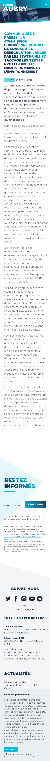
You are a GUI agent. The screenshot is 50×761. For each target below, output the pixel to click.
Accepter (11, 749)
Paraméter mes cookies (19, 754)
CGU (25, 606)
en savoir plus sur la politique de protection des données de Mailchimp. (24, 536)
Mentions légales (25, 609)
